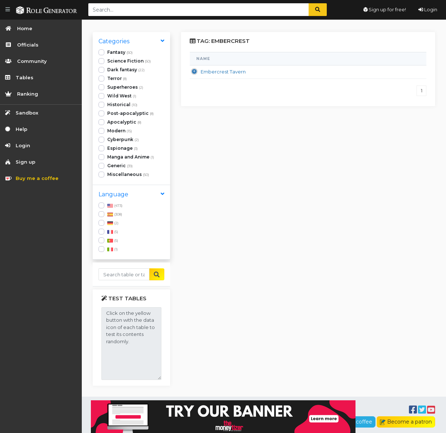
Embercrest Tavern (223, 74)
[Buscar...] (124, 274)
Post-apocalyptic (130, 113)
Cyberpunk (123, 139)
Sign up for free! (384, 9)
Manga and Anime (130, 157)
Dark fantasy (126, 69)
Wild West (121, 96)
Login (427, 9)
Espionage (122, 148)
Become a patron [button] (406, 421)
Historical (122, 104)
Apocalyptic (124, 122)
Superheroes (125, 87)
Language (113, 194)
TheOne (384, 73)
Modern (119, 130)
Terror (117, 78)
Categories (114, 41)
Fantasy (120, 52)
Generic (120, 165)
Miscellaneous (128, 174)
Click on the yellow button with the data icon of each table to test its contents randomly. (131, 343)
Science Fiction (129, 61)
